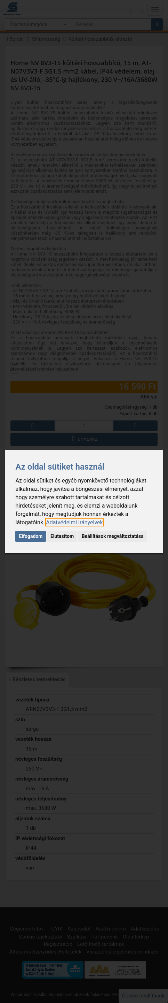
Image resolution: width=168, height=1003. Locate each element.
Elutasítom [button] (62, 536)
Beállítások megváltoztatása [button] (113, 536)
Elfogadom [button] (30, 536)
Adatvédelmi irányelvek (74, 522)
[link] (74, 522)
